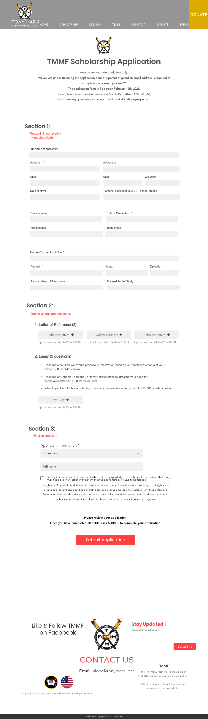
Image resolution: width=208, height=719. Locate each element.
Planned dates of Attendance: (48, 281)
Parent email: (113, 227)
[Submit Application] (105, 540)
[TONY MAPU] (25, 22)
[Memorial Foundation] (25, 25)
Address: (36, 266)
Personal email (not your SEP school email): (130, 190)
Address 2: (109, 162)
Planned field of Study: (120, 281)
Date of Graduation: (118, 213)
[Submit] (185, 646)
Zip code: (150, 176)
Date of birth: (38, 190)
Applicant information (59, 445)
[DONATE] (198, 14)
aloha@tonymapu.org (135, 99)
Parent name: (38, 227)
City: (33, 176)
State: (106, 176)
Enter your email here (144, 630)
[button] (60, 335)
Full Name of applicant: (43, 148)
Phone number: (39, 213)
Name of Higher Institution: (46, 252)
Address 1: (36, 162)
